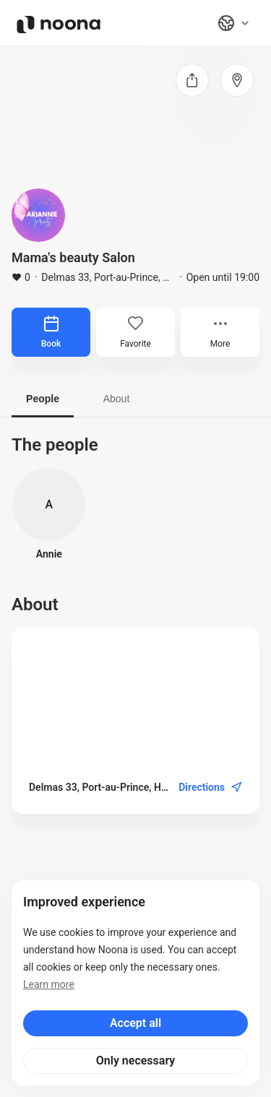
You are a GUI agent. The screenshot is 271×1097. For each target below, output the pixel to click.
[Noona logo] (59, 24)
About (116, 398)
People (42, 398)
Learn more (48, 984)
